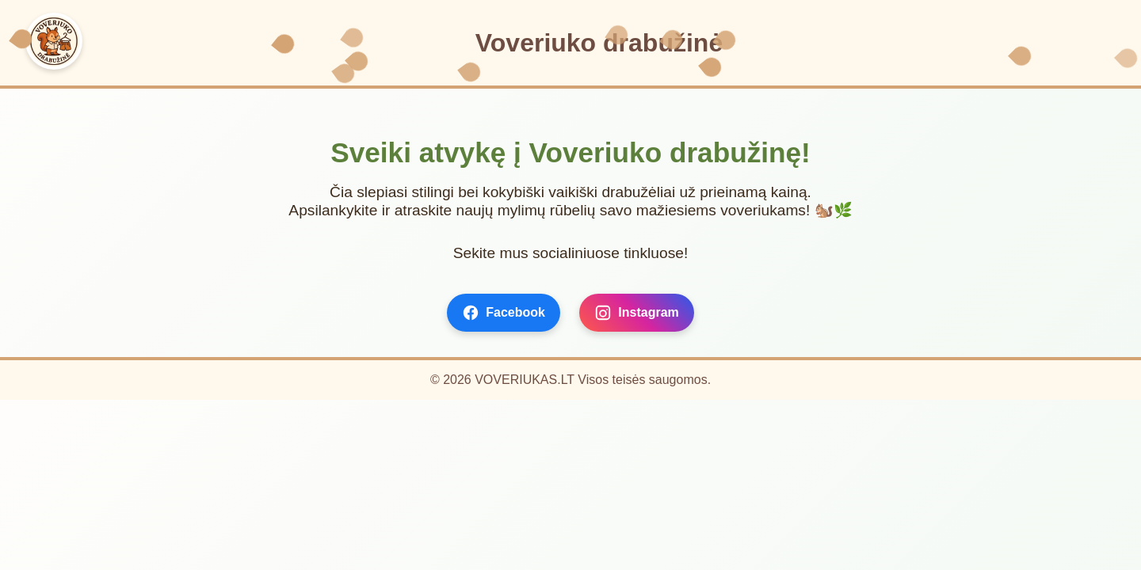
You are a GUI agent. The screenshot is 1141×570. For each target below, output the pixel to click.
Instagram (636, 312)
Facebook (503, 312)
